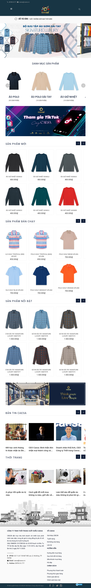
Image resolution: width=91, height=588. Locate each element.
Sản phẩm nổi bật (19, 301)
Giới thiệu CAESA (52, 535)
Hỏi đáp (49, 562)
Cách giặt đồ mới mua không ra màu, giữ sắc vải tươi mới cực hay (44, 495)
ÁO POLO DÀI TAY (45, 96)
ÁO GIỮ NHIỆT (73, 96)
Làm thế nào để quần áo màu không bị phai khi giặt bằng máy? (72, 495)
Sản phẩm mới (16, 143)
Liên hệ (49, 545)
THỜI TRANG (14, 457)
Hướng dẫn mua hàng (54, 553)
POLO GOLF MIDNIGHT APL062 (46, 290)
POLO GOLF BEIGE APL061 (72, 254)
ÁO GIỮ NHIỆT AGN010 (73, 176)
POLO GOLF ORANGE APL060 (72, 288)
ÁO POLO (18, 96)
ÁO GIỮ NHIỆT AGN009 (73, 210)
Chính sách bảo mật (53, 580)
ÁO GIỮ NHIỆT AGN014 (18, 176)
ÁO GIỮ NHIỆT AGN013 (18, 210)
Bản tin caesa (16, 413)
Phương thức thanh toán (55, 570)
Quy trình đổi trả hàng (54, 556)
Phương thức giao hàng (55, 574)
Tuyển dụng (51, 539)
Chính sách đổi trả (53, 577)
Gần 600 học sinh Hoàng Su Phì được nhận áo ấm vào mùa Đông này (17, 450)
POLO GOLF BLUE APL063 (18, 290)
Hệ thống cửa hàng (53, 542)
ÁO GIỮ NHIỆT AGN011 (45, 210)
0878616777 (13, 2)
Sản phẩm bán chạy (20, 221)
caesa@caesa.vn (24, 2)
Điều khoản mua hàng (54, 559)
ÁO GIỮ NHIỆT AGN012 (45, 176)
